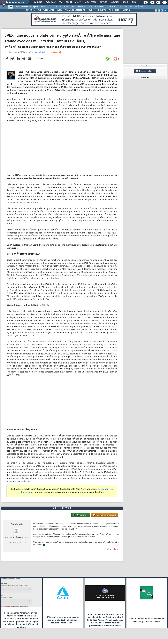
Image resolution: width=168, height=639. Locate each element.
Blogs (69, 2)
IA (50, 7)
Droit (125, 2)
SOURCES (91, 10)
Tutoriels (50, 2)
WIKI (111, 10)
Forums (38, 2)
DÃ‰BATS (102, 10)
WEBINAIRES (48, 10)
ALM (55, 7)
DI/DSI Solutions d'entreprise (26, 7)
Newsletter (90, 2)
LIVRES (59, 10)
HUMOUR (126, 10)
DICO (117, 10)
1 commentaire (56, 52)
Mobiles (128, 7)
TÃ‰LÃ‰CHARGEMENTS (75, 10)
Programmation (101, 7)
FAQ (61, 2)
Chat (78, 2)
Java (72, 7)
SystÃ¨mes (139, 7)
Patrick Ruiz (40, 52)
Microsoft (64, 7)
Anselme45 (17, 524)
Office (120, 7)
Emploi (103, 2)
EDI (90, 7)
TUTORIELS (30, 10)
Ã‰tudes (114, 2)
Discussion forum (145, 71)
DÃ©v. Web (81, 7)
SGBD (112, 7)
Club (134, 2)
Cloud (43, 7)
